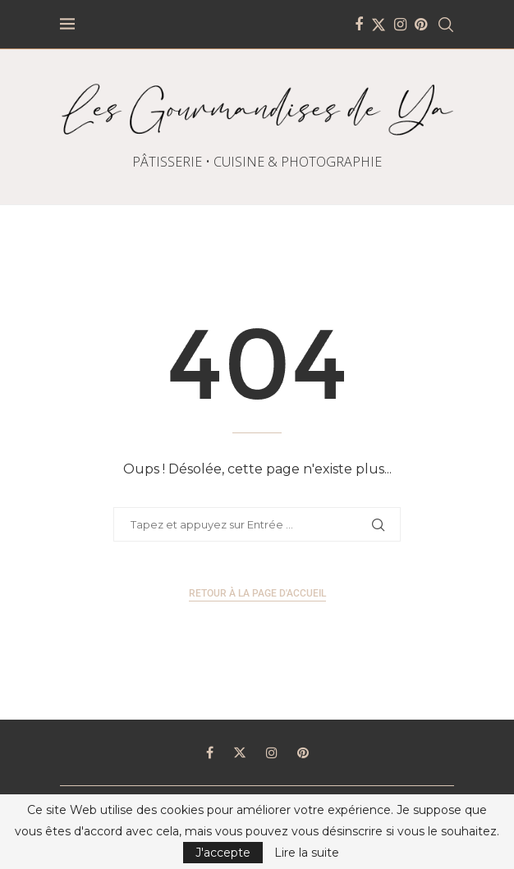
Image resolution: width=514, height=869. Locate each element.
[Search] (446, 24)
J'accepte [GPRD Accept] (222, 852)
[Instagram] (400, 24)
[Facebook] (359, 24)
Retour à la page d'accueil (257, 593)
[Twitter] (378, 24)
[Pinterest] (421, 24)
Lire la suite (306, 852)
